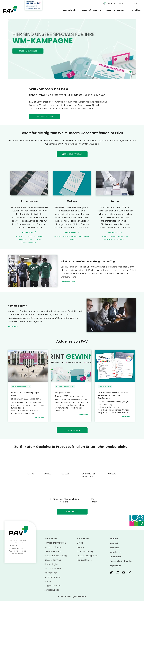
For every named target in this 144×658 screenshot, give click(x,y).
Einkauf (47, 583)
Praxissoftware (84, 562)
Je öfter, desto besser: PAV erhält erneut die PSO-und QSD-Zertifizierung (114, 396)
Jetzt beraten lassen (44, 116)
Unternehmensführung (55, 557)
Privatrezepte (40, 237)
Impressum (115, 567)
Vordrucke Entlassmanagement (31, 241)
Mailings (72, 201)
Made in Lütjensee (53, 549)
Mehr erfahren (27, 232)
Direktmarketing (85, 553)
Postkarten (76, 240)
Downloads (115, 558)
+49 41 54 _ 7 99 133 (21, 553)
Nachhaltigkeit (51, 566)
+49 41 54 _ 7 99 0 (19, 550)
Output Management (87, 557)
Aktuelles (135, 10)
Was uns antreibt (52, 553)
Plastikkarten (106, 240)
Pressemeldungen (105, 387)
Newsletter (115, 554)
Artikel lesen (39, 418)
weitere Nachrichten (72, 431)
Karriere (105, 10)
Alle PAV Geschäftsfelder (72, 154)
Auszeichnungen (52, 579)
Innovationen (50, 574)
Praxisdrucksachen (24, 240)
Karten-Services (121, 240)
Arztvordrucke (29, 201)
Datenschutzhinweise (121, 563)
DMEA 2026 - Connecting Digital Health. (27, 394)
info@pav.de (20, 555)
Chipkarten (102, 237)
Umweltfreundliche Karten (120, 237)
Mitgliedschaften (52, 587)
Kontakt (119, 10)
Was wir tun (89, 10)
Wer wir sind (70, 10)
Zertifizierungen (51, 592)
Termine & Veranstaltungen (21, 387)
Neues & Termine (52, 562)
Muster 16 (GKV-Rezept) (22, 237)
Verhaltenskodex (52, 570)
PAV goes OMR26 (63, 393)
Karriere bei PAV (22, 306)
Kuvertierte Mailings (73, 237)
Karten (114, 201)
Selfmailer (58, 237)
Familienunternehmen (55, 545)
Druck (80, 545)
